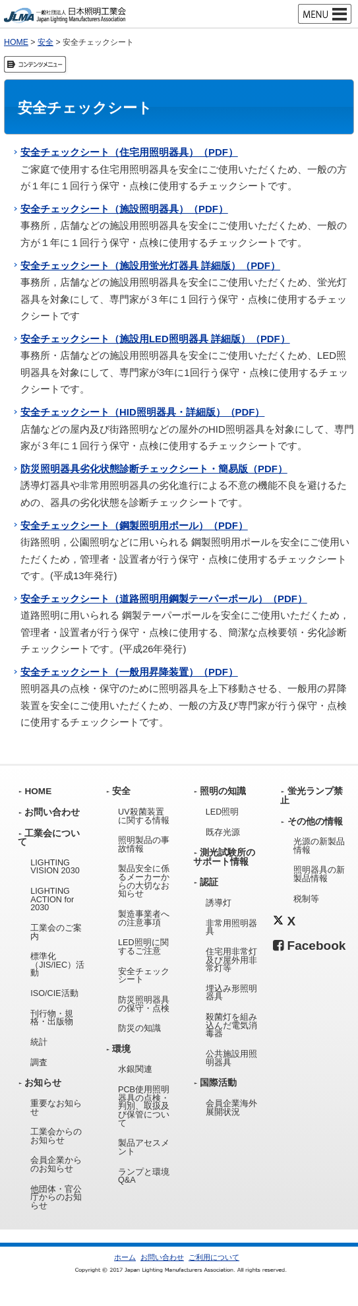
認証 (209, 882)
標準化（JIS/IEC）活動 (57, 965)
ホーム (125, 1257)
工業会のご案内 (56, 932)
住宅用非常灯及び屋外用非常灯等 (231, 960)
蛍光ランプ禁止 (311, 795)
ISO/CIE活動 (54, 993)
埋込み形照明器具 (231, 993)
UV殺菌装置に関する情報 (143, 816)
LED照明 (222, 812)
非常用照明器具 (231, 928)
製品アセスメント (143, 1147)
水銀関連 (135, 1069)
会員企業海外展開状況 (231, 1108)
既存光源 (223, 832)
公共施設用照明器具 (231, 1058)
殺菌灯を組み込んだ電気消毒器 (231, 1025)
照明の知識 (223, 791)
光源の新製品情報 (319, 846)
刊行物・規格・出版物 (51, 1018)
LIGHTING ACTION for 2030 (52, 899)
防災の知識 (139, 1028)
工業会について (49, 838)
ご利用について (214, 1257)
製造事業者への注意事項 (143, 918)
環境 (121, 1049)
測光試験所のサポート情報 (224, 857)
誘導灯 (218, 903)
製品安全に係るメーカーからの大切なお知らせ (143, 881)
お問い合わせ (52, 812)
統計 (38, 1042)
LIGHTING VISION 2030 (54, 867)
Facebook (309, 945)
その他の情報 (315, 821)
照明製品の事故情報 (143, 845)
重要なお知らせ (56, 1108)
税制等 (306, 899)
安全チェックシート (143, 976)
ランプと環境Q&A (143, 1176)
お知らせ (42, 1083)
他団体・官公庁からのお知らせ (56, 1197)
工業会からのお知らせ (56, 1136)
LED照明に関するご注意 (143, 947)
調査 (38, 1062)
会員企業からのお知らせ (56, 1164)
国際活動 (218, 1083)
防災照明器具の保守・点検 (143, 1004)
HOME (16, 42)
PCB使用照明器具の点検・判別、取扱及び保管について (143, 1106)
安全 (45, 42)
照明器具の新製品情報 (319, 874)
